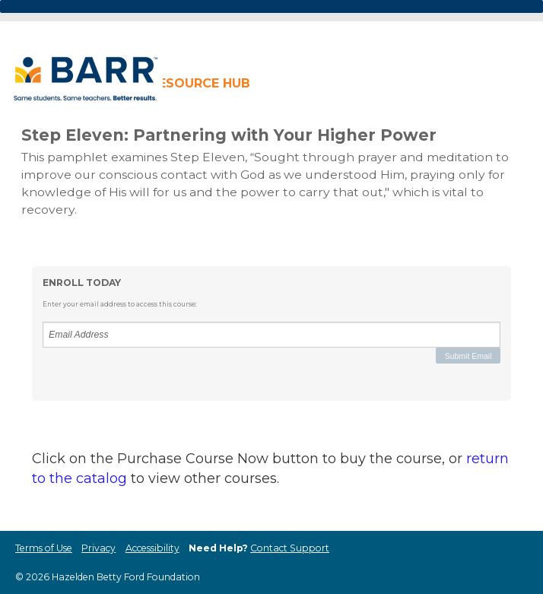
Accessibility (152, 548)
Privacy (98, 548)
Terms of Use (43, 548)
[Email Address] (271, 335)
